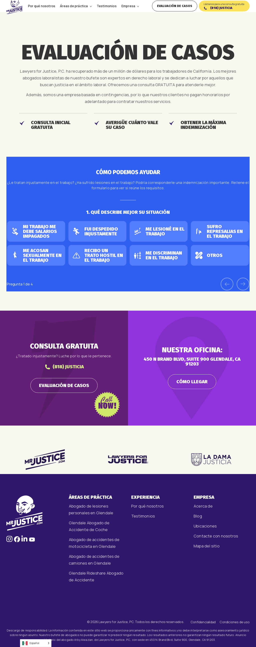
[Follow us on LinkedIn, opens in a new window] (24, 540)
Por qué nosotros (41, 11)
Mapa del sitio (207, 546)
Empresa (128, 11)
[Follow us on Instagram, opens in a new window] (9, 540)
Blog (198, 516)
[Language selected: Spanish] (35, 643)
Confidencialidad (203, 622)
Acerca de (203, 506)
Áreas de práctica (74, 11)
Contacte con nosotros (216, 536)
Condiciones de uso (235, 622)
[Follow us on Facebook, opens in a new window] (17, 540)
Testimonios (107, 11)
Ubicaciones (205, 526)
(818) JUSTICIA (64, 387)
